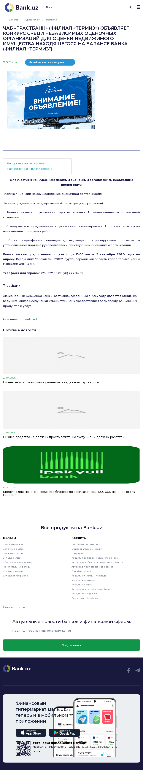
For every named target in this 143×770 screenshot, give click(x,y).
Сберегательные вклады (17, 562)
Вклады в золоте (13, 553)
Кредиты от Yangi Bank (85, 593)
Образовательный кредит (87, 548)
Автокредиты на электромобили (91, 589)
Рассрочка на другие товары (29, 169)
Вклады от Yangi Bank (15, 575)
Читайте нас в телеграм (46, 62)
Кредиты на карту (82, 584)
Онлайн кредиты (81, 571)
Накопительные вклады (17, 566)
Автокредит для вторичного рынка (92, 566)
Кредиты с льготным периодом (90, 575)
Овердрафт (78, 553)
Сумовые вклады (13, 544)
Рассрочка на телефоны (25, 163)
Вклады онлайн (12, 557)
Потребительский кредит (86, 544)
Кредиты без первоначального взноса (95, 557)
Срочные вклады (13, 571)
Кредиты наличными (84, 580)
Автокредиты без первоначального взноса (97, 562)
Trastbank (11, 286)
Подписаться (72, 645)
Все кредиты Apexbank (85, 598)
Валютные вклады (13, 548)
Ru (49, 7)
